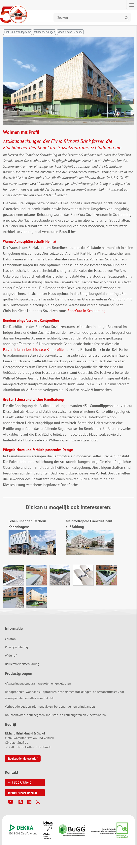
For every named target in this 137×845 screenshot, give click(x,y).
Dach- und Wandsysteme (17, 32)
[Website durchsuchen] (92, 17)
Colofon (10, 639)
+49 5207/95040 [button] (19, 782)
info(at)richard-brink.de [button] (23, 793)
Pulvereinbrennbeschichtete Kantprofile (33, 349)
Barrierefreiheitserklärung (22, 664)
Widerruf (11, 655)
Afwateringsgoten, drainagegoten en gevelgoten (38, 683)
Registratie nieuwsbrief (22, 758)
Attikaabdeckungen (44, 32)
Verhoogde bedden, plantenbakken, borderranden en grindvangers (50, 706)
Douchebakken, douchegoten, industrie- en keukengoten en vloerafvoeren (55, 715)
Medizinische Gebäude (70, 32)
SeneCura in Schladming (86, 310)
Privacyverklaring (16, 647)
